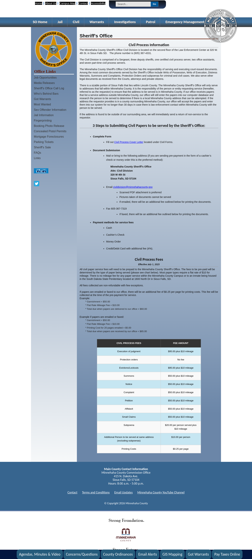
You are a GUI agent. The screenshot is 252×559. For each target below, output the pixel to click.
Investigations (125, 22)
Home (38, 3)
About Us (50, 3)
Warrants (97, 22)
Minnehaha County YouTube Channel (160, 492)
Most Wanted (42, 104)
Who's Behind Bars (46, 93)
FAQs (37, 152)
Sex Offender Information (50, 109)
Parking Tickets (44, 142)
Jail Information (44, 115)
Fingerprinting (43, 120)
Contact (83, 3)
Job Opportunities (45, 77)
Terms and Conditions (96, 492)
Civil (76, 22)
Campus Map (67, 3)
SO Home (40, 22)
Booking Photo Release (49, 125)
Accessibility (98, 3)
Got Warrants (42, 99)
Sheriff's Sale (42, 147)
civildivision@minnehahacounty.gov (133, 187)
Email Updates (123, 492)
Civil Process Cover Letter (128, 142)
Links (37, 158)
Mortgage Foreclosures (49, 136)
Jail (60, 22)
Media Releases (44, 82)
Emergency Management (184, 22)
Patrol (150, 22)
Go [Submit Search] (154, 4)
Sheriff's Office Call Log (49, 88)
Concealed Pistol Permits (50, 131)
